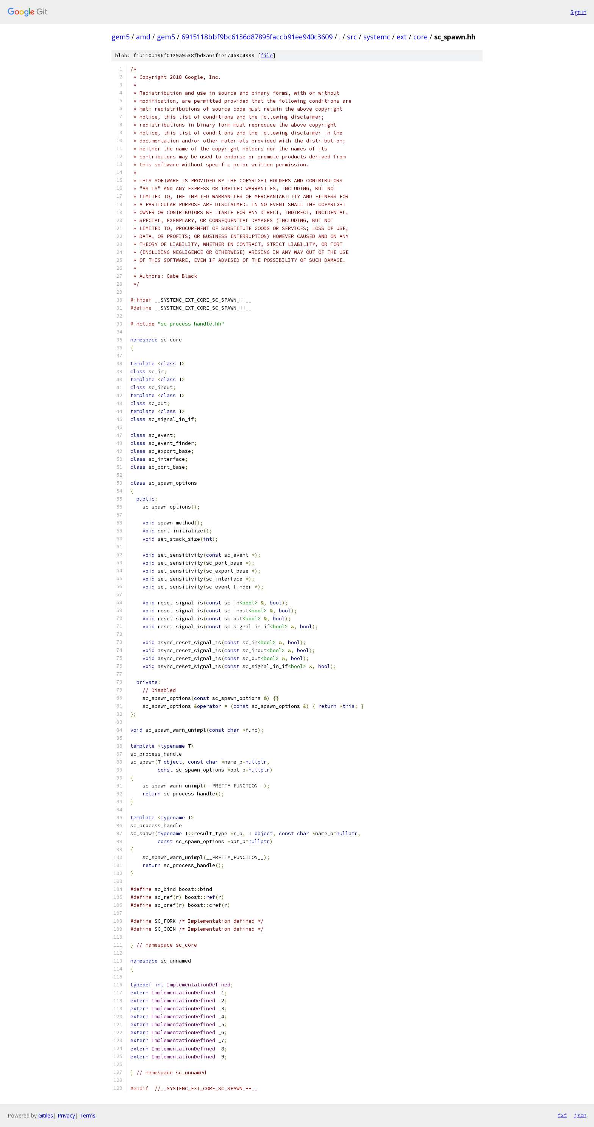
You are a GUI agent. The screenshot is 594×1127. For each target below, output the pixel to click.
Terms (87, 1115)
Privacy (66, 1115)
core (420, 36)
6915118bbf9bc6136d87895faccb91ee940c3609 (257, 36)
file (267, 55)
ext (402, 36)
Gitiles (45, 1115)
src (352, 36)
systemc (376, 36)
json (580, 1115)
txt (562, 1115)
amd (143, 36)
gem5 (120, 36)
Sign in (578, 12)
